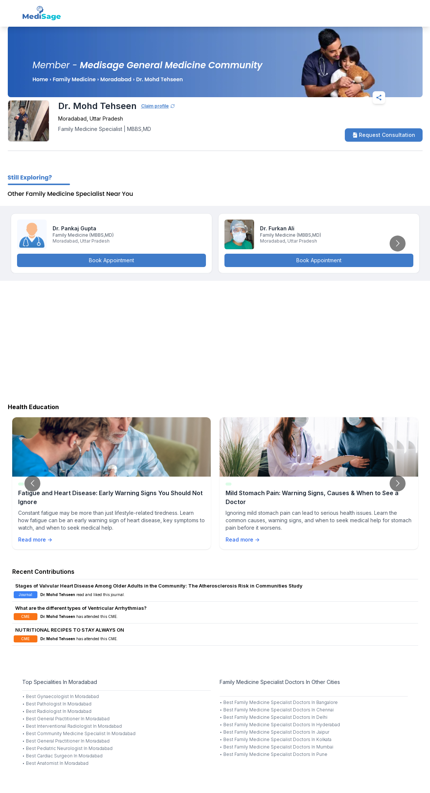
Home (40, 79)
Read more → (35, 539)
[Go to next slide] (398, 243)
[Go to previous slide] (32, 483)
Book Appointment (111, 260)
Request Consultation (383, 135)
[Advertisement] (215, 340)
